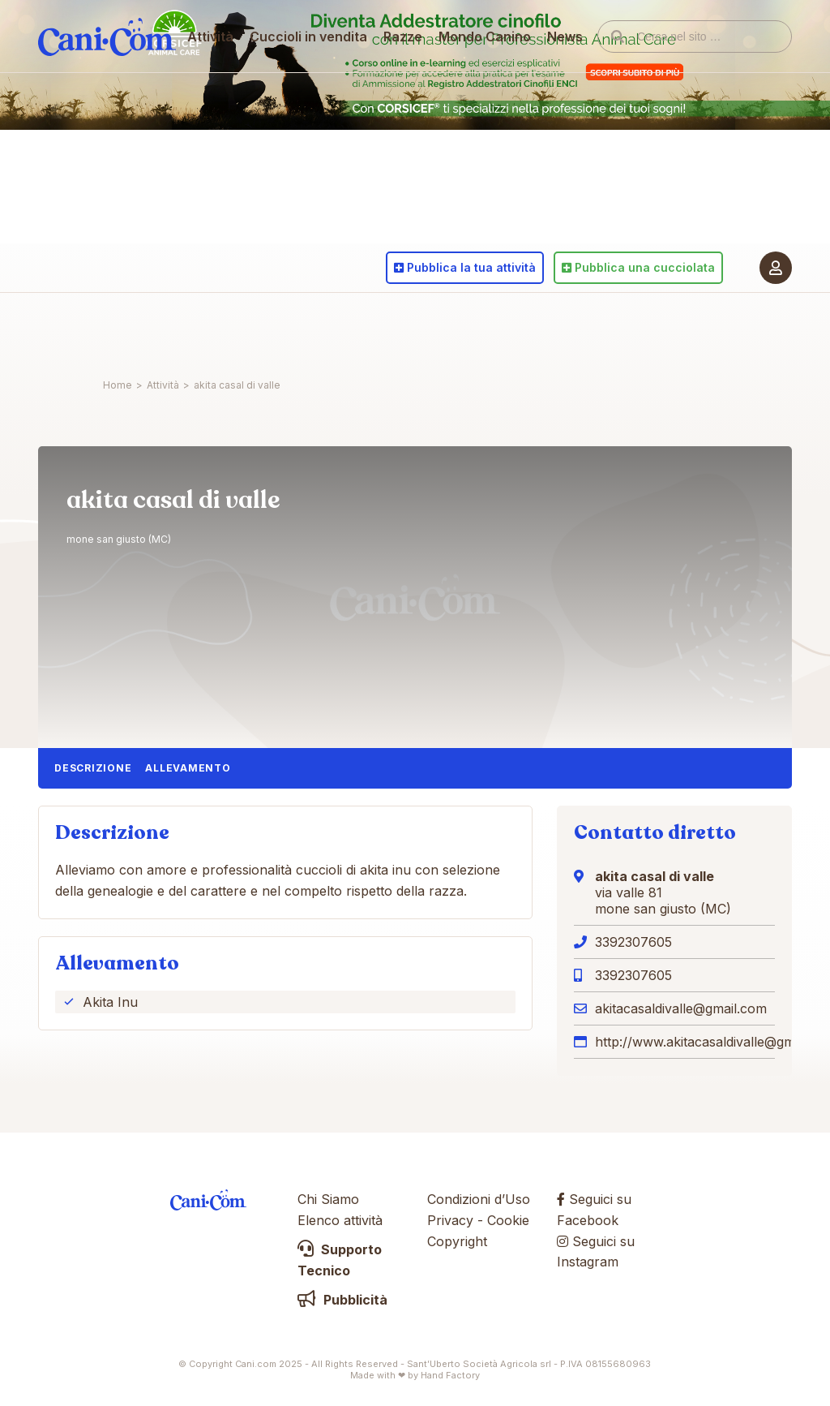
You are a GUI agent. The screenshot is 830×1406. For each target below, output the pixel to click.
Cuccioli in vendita (309, 328)
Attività (211, 328)
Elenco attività (340, 1220)
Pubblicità (342, 1300)
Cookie (508, 1220)
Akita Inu (110, 1002)
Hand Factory (450, 1375)
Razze (403, 328)
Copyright (457, 1241)
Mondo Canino (485, 328)
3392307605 (633, 942)
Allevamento (187, 768)
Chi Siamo (328, 1199)
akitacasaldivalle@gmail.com (681, 1008)
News (566, 328)
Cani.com (107, 328)
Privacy (450, 1220)
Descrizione (92, 768)
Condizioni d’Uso (478, 1199)
